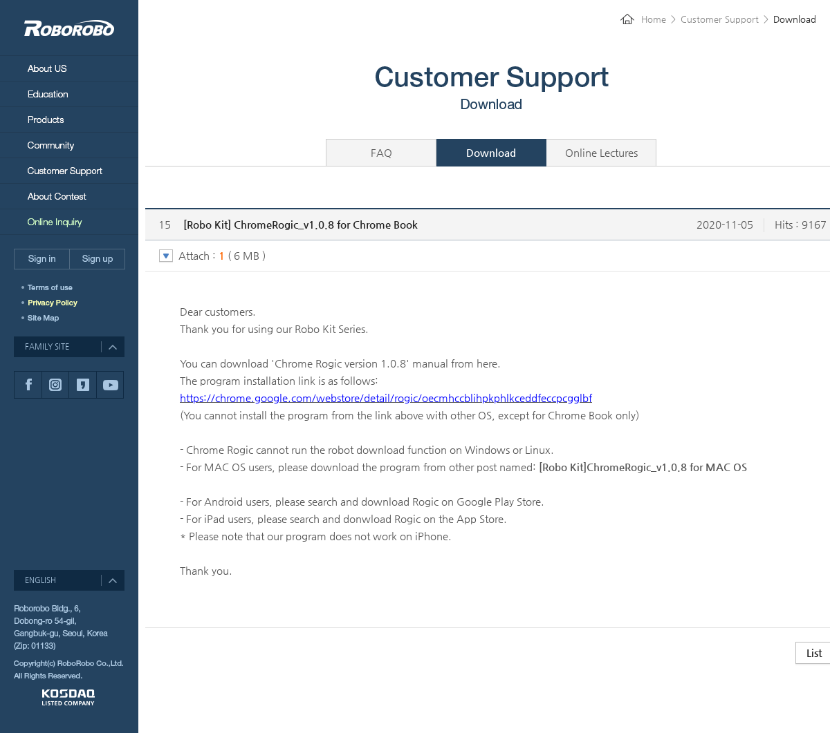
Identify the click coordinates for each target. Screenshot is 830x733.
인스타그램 (55, 385)
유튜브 (110, 385)
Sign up (97, 259)
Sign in (41, 259)
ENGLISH (40, 579)
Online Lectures (601, 152)
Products (69, 119)
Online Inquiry (69, 221)
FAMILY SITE (47, 346)
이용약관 (57, 287)
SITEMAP (45, 318)
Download (491, 152)
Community (69, 145)
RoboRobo (69, 28)
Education (69, 93)
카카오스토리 (82, 385)
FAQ (381, 152)
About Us (69, 68)
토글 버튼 (166, 256)
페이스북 (28, 385)
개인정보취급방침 (57, 303)
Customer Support (69, 170)
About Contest (69, 196)
